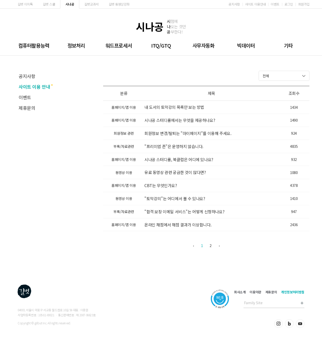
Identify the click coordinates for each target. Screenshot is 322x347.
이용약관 (255, 292)
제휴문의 (27, 108)
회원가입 (303, 4)
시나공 (69, 4)
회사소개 (240, 292)
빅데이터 (246, 45)
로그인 (289, 4)
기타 (288, 45)
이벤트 (275, 4)
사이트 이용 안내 (34, 86)
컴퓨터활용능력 (33, 45)
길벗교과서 (91, 4)
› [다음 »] (219, 245)
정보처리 (76, 45)
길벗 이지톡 (25, 4)
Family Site (253, 302)
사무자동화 (203, 45)
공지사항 (234, 4)
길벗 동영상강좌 (119, 4)
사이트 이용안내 (255, 4)
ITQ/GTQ (161, 45)
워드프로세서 (118, 45)
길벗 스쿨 (49, 4)
